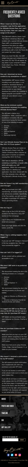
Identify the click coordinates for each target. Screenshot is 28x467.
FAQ (26, 460)
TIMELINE (4, 413)
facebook (8, 455)
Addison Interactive (15, 462)
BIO (2, 420)
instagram (20, 455)
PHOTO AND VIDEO (7, 406)
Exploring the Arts (14, 457)
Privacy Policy (21, 460)
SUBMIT (22, 440)
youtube (16, 455)
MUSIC (3, 399)
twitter (12, 455)
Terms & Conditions (13, 460)
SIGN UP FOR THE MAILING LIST (10, 437)
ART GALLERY (6, 427)
